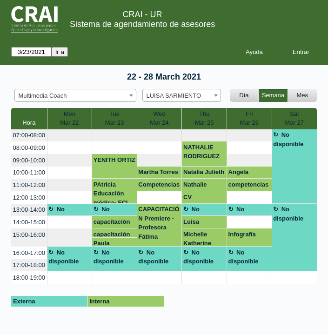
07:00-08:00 (29, 135)
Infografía (242, 234)
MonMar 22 (69, 118)
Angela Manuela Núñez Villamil (248, 173)
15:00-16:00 (29, 234)
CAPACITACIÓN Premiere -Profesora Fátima (158, 223)
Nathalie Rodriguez (198, 186)
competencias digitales (248, 186)
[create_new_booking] (69, 135)
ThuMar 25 (204, 118)
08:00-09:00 (29, 147)
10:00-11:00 (29, 172)
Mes (302, 95)
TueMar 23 (114, 118)
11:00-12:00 (29, 184)
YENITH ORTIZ (114, 159)
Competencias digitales (159, 186)
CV (187, 197)
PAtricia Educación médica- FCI (111, 192)
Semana (273, 95)
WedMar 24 (159, 118)
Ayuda (254, 51)
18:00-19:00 (29, 277)
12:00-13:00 (29, 197)
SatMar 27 (294, 118)
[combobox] (75, 95)
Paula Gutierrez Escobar (107, 243)
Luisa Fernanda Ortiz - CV (197, 223)
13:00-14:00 (29, 209)
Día (243, 95)
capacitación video (112, 223)
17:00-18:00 (29, 264)
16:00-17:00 (29, 252)
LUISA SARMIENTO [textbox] (174, 95)
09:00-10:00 (29, 160)
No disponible (288, 139)
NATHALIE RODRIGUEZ (201, 152)
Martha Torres (158, 171)
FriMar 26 (249, 118)
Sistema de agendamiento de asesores (142, 24)
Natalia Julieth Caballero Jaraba (203, 173)
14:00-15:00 (29, 222)
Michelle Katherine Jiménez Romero (197, 239)
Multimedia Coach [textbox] (43, 95)
